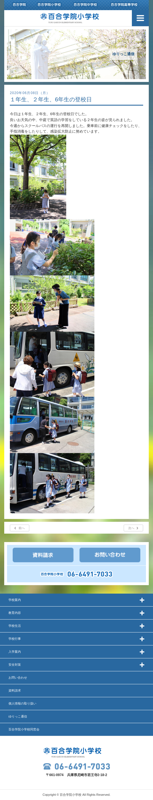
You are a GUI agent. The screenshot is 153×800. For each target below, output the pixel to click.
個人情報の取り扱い (22, 703)
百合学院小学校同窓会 (23, 729)
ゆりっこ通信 (17, 716)
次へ (131, 528)
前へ (22, 528)
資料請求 (14, 690)
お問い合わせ (17, 677)
